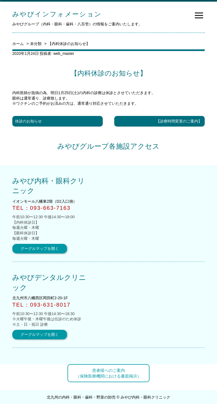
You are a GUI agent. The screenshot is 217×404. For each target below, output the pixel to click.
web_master (63, 53)
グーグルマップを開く (39, 248)
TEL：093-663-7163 (41, 208)
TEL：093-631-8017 (41, 305)
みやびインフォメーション (57, 14)
